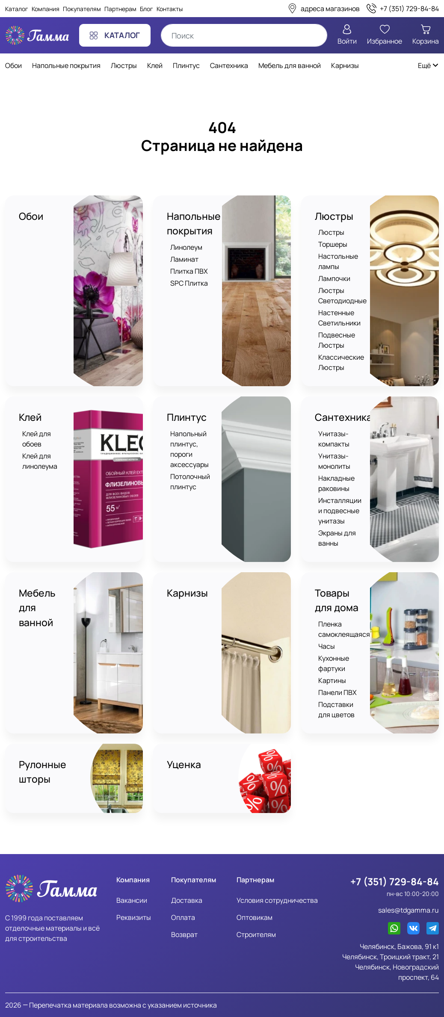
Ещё (428, 65)
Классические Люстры (341, 363)
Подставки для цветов (336, 709)
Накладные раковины (336, 483)
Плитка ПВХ (189, 271)
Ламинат (184, 259)
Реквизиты (133, 917)
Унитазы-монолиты (334, 461)
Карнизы (187, 593)
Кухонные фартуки (333, 663)
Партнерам (120, 9)
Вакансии (131, 900)
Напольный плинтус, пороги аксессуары (189, 449)
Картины (332, 680)
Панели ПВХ (337, 692)
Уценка (184, 765)
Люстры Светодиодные (342, 296)
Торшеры (332, 244)
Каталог (16, 9)
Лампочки (334, 279)
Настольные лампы (338, 262)
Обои (31, 216)
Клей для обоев (36, 439)
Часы (326, 646)
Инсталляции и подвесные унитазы (339, 511)
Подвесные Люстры (336, 340)
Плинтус (187, 418)
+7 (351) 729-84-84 (394, 881)
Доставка (186, 900)
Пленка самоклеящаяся (344, 629)
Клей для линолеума (39, 461)
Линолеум (186, 247)
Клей (30, 418)
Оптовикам (254, 917)
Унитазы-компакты (333, 439)
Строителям (256, 934)
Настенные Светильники (339, 318)
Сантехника (343, 418)
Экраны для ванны (337, 538)
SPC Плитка (189, 283)
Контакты (170, 9)
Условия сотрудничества (277, 900)
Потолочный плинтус (190, 481)
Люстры (334, 216)
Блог (146, 9)
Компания (45, 9)
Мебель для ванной (37, 608)
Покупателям (82, 9)
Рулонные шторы (42, 772)
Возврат (184, 934)
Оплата (183, 917)
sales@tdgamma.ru (408, 910)
